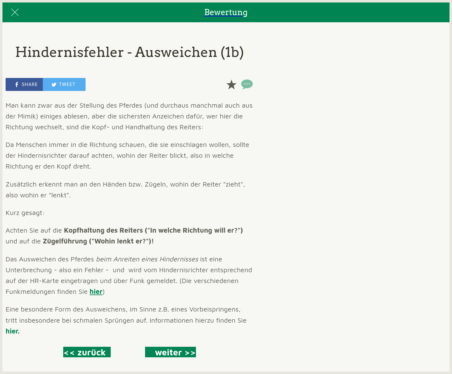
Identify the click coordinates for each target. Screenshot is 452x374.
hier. (13, 331)
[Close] (15, 12)
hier (96, 291)
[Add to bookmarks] (231, 84)
